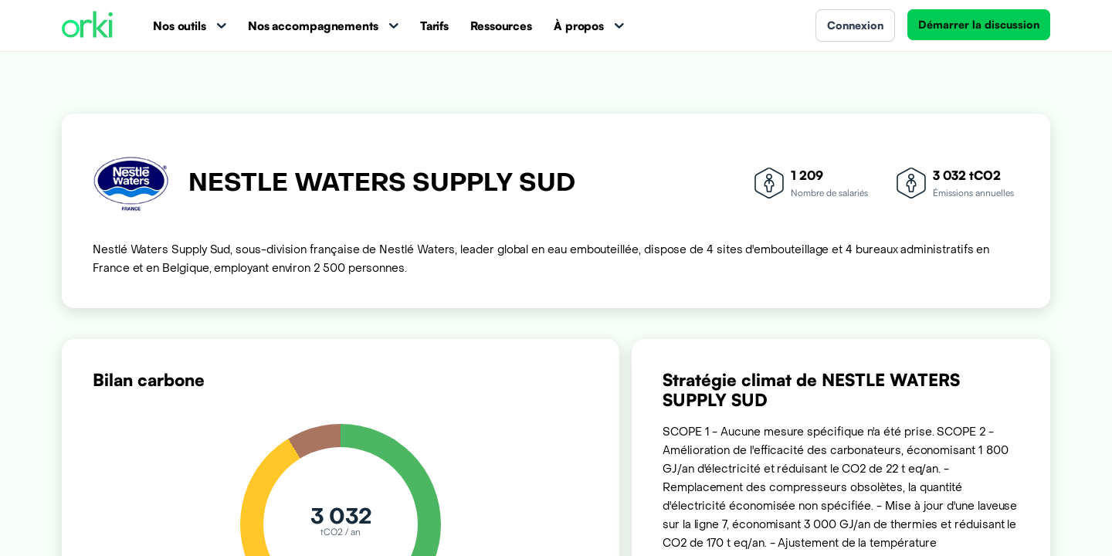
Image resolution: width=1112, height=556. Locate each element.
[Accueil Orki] (87, 26)
